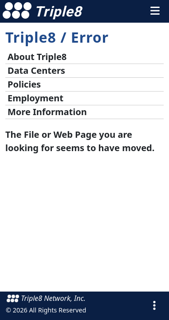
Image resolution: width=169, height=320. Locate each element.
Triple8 (30, 37)
